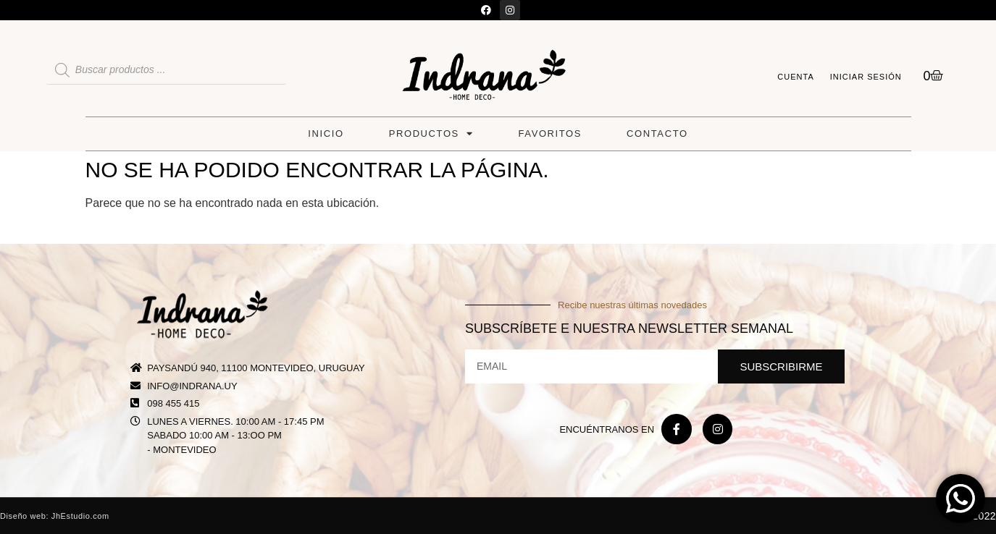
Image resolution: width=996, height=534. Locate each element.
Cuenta (795, 76)
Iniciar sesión (866, 76)
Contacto (657, 133)
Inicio (325, 133)
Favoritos (550, 133)
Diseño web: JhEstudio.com (54, 516)
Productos (431, 133)
